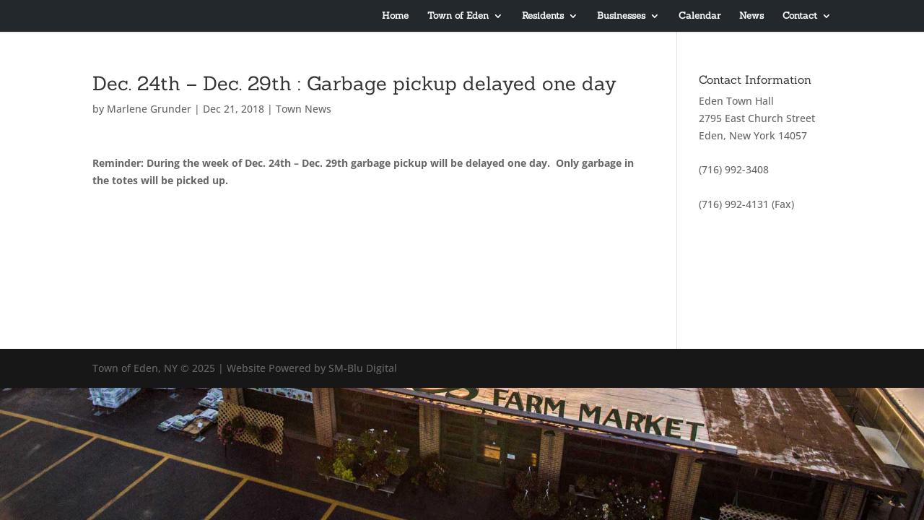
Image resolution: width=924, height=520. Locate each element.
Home (395, 16)
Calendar (699, 16)
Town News (303, 109)
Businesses (621, 16)
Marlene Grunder (149, 109)
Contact (800, 16)
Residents (543, 16)
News (751, 16)
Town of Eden (458, 16)
